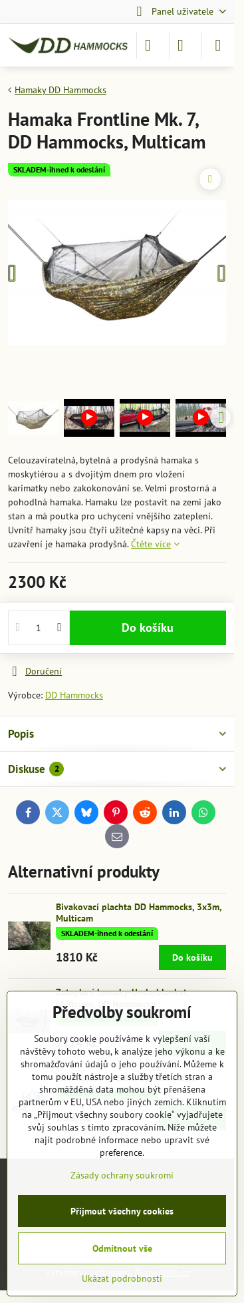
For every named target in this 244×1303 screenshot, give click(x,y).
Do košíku (148, 627)
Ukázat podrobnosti (122, 1278)
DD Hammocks (74, 695)
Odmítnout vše (122, 1248)
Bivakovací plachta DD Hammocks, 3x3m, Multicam (138, 913)
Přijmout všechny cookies (122, 1211)
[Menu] (218, 45)
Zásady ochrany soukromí (122, 1175)
